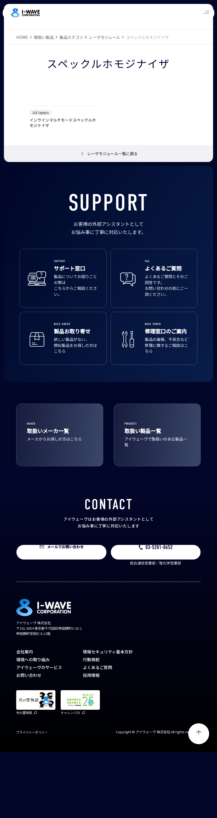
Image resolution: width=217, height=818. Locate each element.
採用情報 (91, 741)
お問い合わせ (28, 741)
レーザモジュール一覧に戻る (108, 219)
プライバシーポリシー (32, 798)
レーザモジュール (104, 37)
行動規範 (91, 725)
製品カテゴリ (71, 37)
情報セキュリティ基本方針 (108, 717)
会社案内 (24, 717)
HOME (22, 37)
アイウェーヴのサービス (39, 733)
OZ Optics (41, 178)
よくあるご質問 (97, 733)
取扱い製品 (44, 37)
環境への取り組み (33, 725)
